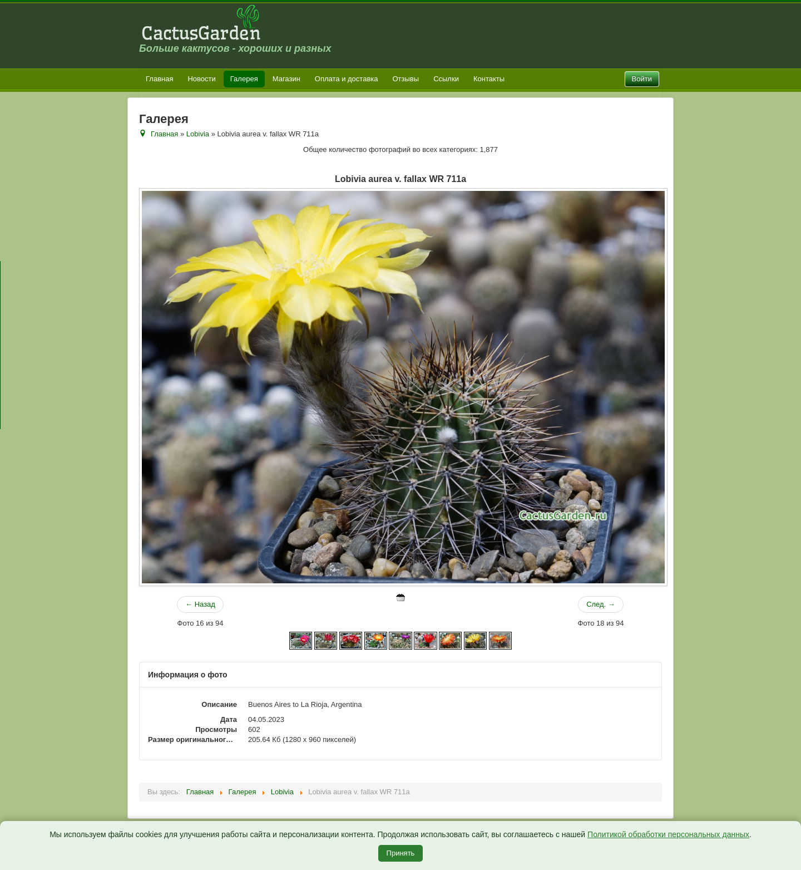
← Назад (200, 604)
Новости (201, 79)
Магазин (286, 79)
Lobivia (197, 134)
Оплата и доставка (346, 79)
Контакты (489, 79)
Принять (401, 853)
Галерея (244, 79)
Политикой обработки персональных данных (668, 834)
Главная (159, 79)
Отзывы (406, 79)
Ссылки (446, 79)
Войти (642, 79)
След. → (600, 604)
